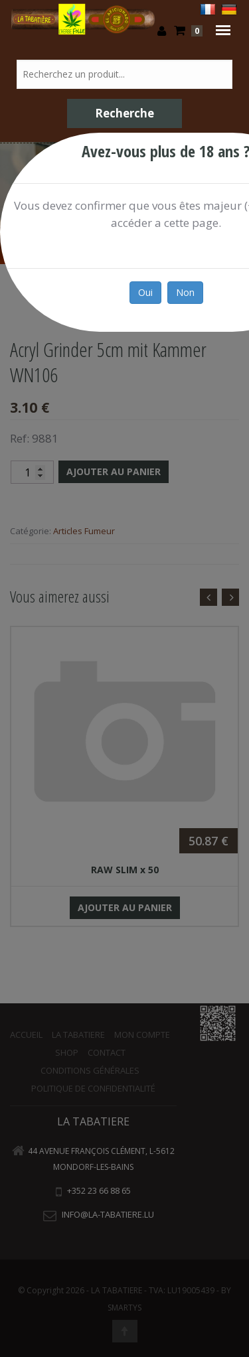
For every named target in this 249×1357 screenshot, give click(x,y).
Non (185, 292)
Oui (145, 292)
